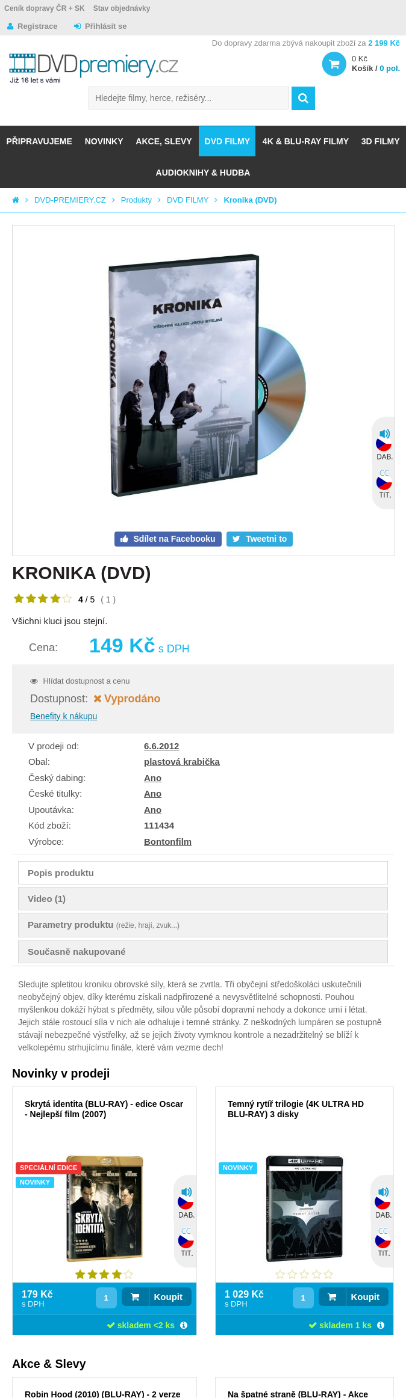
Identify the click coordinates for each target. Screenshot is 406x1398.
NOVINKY (104, 141)
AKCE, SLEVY (164, 141)
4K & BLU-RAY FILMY (306, 141)
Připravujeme (39, 141)
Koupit (168, 1297)
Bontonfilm (168, 841)
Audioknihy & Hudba (203, 172)
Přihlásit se (105, 26)
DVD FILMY (227, 141)
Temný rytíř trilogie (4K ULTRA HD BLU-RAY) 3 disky (296, 1109)
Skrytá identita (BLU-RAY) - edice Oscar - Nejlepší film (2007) (104, 1109)
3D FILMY (380, 141)
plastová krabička (182, 761)
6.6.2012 (161, 746)
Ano (152, 778)
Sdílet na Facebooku (173, 539)
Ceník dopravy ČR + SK (44, 8)
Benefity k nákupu (63, 716)
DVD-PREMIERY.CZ (70, 199)
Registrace (37, 26)
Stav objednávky (122, 8)
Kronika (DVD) (249, 199)
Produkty (136, 199)
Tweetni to (265, 539)
